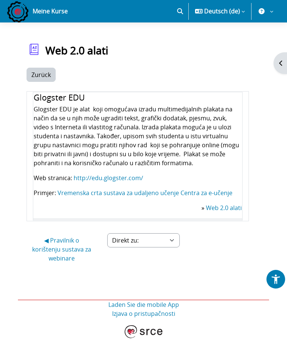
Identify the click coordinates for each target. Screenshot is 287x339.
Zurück (41, 75)
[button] (180, 11)
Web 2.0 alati (224, 208)
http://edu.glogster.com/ (108, 178)
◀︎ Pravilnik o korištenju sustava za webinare (61, 249)
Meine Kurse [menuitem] (50, 11)
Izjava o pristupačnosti (143, 313)
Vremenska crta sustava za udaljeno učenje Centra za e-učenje (145, 193)
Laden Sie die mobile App (143, 305)
